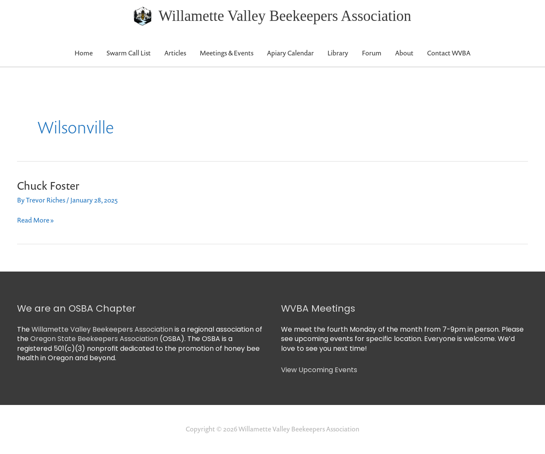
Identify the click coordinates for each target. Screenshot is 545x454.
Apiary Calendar (290, 53)
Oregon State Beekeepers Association (94, 339)
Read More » (35, 220)
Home (84, 53)
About (404, 53)
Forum (372, 53)
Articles (175, 53)
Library (337, 53)
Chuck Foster (48, 185)
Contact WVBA (448, 53)
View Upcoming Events (319, 370)
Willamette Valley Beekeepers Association (284, 16)
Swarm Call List (128, 53)
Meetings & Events (226, 53)
